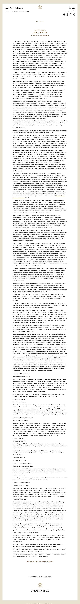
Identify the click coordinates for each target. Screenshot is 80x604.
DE (37, 21)
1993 (27, 12)
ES (40, 21)
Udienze (22, 12)
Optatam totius (60, 196)
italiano (68, 11)
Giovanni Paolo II (12, 12)
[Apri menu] (73, 7)
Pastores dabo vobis (19, 198)
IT (43, 21)
